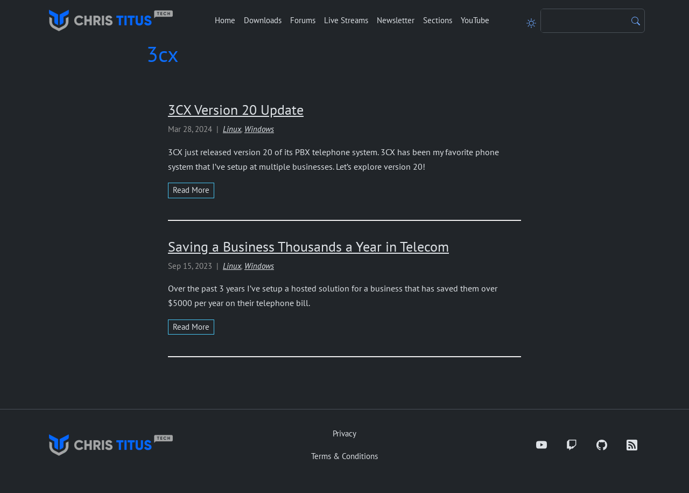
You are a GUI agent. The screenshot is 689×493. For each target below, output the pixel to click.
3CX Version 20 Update (236, 110)
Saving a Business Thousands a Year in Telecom (308, 246)
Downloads (263, 20)
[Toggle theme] (531, 20)
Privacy (344, 433)
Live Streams (346, 20)
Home (225, 20)
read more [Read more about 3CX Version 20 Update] (191, 190)
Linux (232, 129)
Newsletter (395, 20)
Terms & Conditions (344, 456)
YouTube (475, 20)
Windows (259, 129)
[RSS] (632, 445)
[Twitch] (572, 445)
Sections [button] (437, 20)
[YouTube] (541, 445)
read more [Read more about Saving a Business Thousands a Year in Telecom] (191, 327)
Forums (302, 20)
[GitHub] (602, 445)
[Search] (584, 20)
